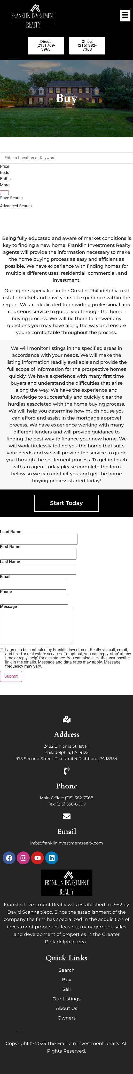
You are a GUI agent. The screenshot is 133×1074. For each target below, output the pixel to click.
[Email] (67, 817)
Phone (66, 786)
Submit (11, 676)
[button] (125, 15)
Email (66, 831)
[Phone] (67, 771)
